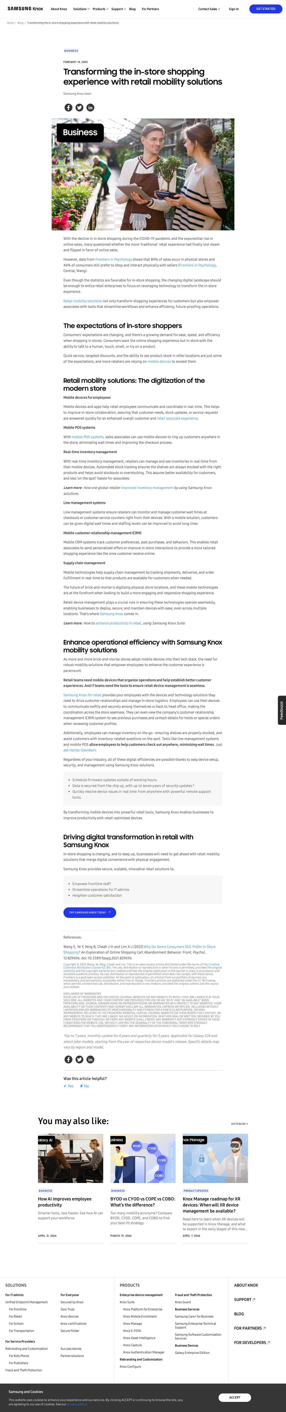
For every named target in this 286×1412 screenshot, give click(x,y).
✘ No (84, 1086)
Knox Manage (132, 1324)
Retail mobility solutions (82, 301)
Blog (132, 9)
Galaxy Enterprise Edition (192, 1353)
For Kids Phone (19, 1356)
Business (71, 50)
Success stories (71, 1349)
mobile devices (159, 361)
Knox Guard (183, 1302)
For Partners (150, 9)
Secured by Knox (72, 1302)
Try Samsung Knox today (87, 912)
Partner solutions (72, 1356)
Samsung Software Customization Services (198, 1336)
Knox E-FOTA (132, 1331)
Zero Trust (67, 1309)
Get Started (265, 9)
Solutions (15, 1285)
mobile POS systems (88, 437)
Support (242, 1299)
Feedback (282, 710)
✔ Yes (68, 1086)
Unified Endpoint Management (26, 1302)
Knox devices (69, 1316)
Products (130, 1285)
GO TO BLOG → (239, 1123)
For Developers (250, 1342)
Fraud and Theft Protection (23, 1370)
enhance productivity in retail (118, 623)
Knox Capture (132, 1345)
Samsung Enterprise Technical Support (195, 1325)
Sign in (234, 9)
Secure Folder (70, 1331)
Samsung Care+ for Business (194, 1316)
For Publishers (18, 1363)
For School (16, 1324)
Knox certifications (73, 1324)
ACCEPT (234, 1397)
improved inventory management (147, 488)
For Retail (15, 1316)
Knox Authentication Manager (143, 1352)
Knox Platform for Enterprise (142, 1309)
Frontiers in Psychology (113, 259)
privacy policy (77, 1404)
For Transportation (21, 1331)
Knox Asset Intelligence (139, 1338)
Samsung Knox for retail (82, 695)
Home (10, 22)
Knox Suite (127, 1302)
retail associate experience (177, 418)
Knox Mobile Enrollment (140, 1316)
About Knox (59, 9)
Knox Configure (130, 1367)
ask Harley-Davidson (79, 750)
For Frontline (17, 1309)
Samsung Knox (111, 614)
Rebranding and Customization (26, 1349)
